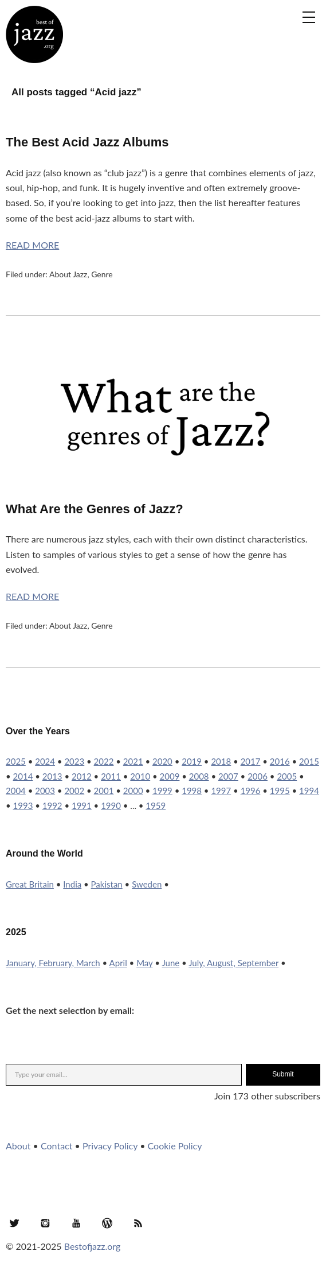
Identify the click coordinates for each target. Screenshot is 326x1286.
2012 (82, 776)
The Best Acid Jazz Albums (87, 142)
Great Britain (30, 884)
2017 (251, 761)
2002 (74, 790)
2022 (104, 761)
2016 (280, 761)
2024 (45, 761)
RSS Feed (138, 1222)
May (144, 963)
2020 (162, 761)
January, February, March (53, 963)
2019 (192, 761)
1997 (221, 790)
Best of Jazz (34, 34)
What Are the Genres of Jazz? (94, 509)
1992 (52, 805)
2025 (16, 761)
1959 (156, 805)
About (18, 1145)
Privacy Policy (110, 1145)
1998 (192, 790)
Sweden (147, 884)
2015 (309, 761)
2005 (287, 776)
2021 (133, 761)
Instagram (45, 1222)
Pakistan (107, 884)
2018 (221, 761)
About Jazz (68, 274)
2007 (228, 776)
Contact (56, 1145)
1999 (162, 790)
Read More (32, 244)
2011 (111, 776)
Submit (282, 1074)
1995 (280, 790)
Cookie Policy (175, 1145)
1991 (82, 805)
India (72, 884)
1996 (251, 790)
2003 (45, 790)
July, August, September (233, 963)
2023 (74, 761)
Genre (102, 274)
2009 (170, 776)
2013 (52, 776)
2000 (133, 790)
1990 (111, 805)
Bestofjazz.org (92, 1246)
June (170, 963)
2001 (104, 790)
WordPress (107, 1222)
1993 (23, 805)
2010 (140, 776)
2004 (16, 790)
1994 (309, 790)
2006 (258, 776)
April (118, 963)
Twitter (14, 1222)
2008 (199, 776)
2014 (23, 776)
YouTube (76, 1222)
